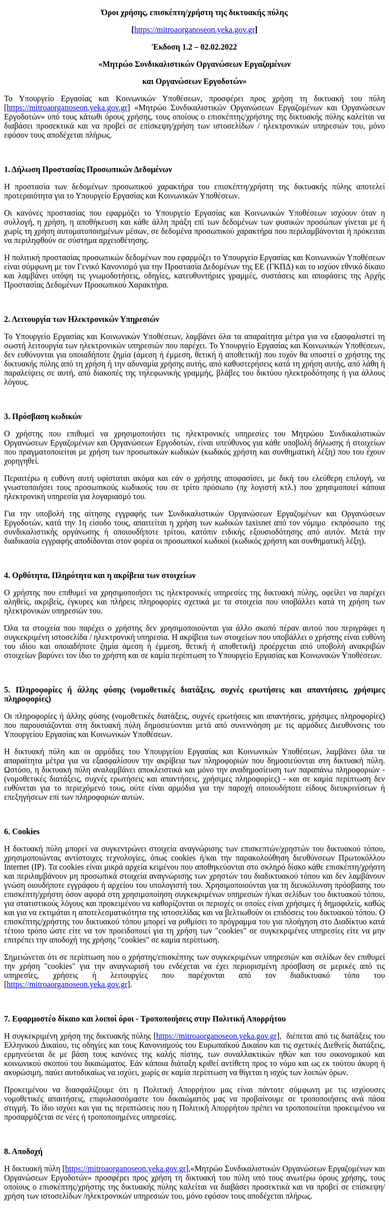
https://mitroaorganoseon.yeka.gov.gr (194, 29)
